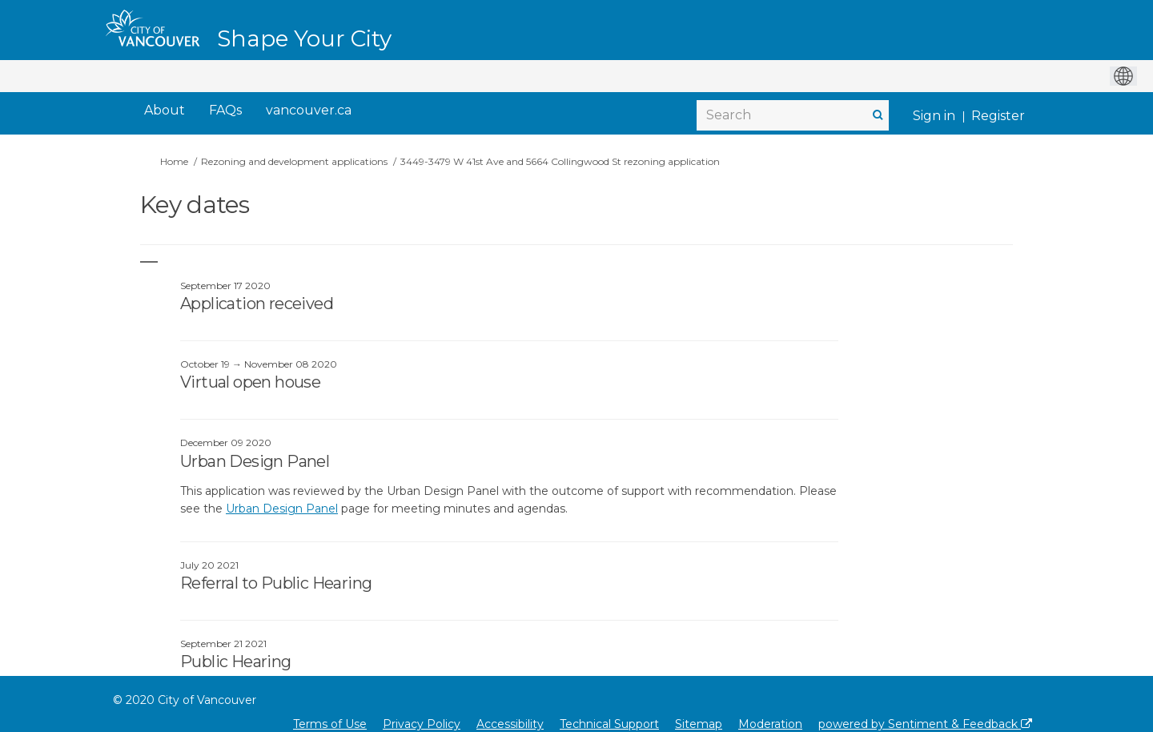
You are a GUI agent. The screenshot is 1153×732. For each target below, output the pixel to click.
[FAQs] (225, 111)
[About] (164, 111)
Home (174, 161)
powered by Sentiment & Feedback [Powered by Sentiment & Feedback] (925, 724)
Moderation (770, 724)
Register (998, 115)
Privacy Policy (421, 724)
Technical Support (609, 724)
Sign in (934, 115)
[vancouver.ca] (309, 111)
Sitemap (698, 724)
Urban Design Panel (282, 508)
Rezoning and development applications (294, 161)
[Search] (793, 115)
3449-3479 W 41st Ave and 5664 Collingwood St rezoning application (560, 161)
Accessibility (510, 724)
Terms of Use (330, 724)
